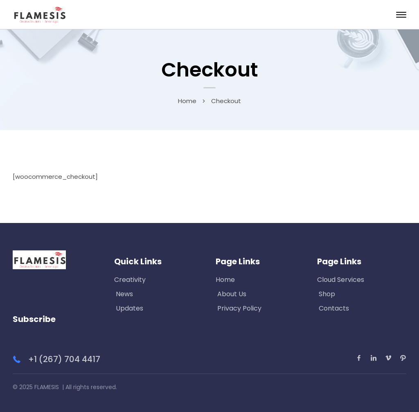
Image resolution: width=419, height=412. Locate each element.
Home (187, 101)
